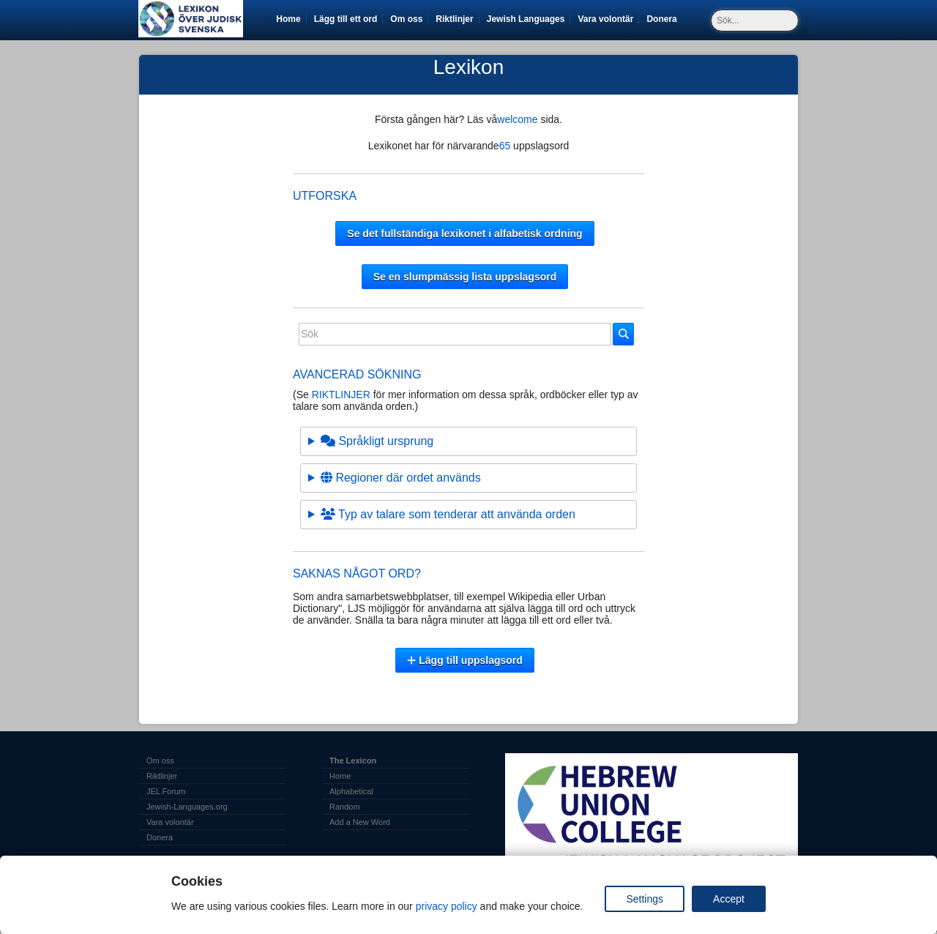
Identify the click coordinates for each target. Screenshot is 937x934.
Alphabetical (351, 791)
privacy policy (446, 906)
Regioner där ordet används (401, 477)
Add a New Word (359, 822)
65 (505, 146)
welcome (518, 119)
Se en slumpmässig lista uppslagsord (465, 277)
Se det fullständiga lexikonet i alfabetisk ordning (464, 233)
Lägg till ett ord (346, 19)
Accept (728, 899)
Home (288, 19)
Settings (644, 899)
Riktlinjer (454, 19)
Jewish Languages (528, 19)
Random (344, 806)
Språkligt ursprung (377, 441)
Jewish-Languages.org (187, 806)
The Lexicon (352, 760)
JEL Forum (165, 791)
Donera (664, 19)
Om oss (406, 19)
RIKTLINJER (341, 394)
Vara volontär (608, 19)
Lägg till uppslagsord (465, 660)
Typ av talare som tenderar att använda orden (448, 514)
